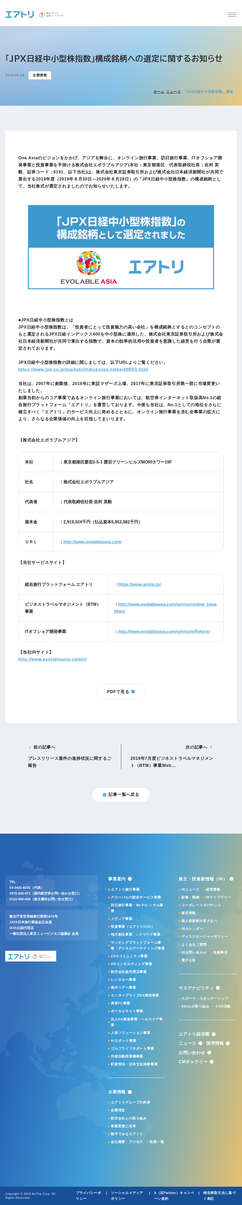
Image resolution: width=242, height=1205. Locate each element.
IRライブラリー (218, 897)
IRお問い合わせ (194, 952)
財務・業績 (190, 897)
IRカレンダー (192, 929)
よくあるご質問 (194, 945)
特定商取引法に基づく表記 (219, 1196)
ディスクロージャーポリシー (204, 936)
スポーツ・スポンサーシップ (204, 998)
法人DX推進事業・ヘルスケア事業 (137, 1022)
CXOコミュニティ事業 (129, 956)
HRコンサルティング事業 (131, 964)
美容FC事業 (120, 1003)
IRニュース (190, 889)
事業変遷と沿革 (123, 1126)
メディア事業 (121, 919)
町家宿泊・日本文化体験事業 (134, 1064)
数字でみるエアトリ (127, 1134)
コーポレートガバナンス (201, 905)
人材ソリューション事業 (131, 1033)
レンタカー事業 (123, 980)
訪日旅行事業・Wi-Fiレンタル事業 (137, 908)
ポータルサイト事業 (127, 1011)
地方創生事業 (121, 934)
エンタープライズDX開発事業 (135, 995)
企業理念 (118, 1110)
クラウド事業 (149, 934)
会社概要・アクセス (127, 1142)
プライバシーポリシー (88, 1196)
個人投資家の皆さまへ (199, 921)
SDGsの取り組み (195, 1006)
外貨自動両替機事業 (127, 1056)
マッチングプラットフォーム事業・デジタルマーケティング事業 (138, 945)
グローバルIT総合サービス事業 (136, 897)
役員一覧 (156, 1142)
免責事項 (220, 952)
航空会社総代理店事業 (129, 972)
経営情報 (213, 889)
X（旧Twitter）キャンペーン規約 (174, 1196)
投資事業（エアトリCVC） (133, 927)
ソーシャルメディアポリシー (127, 1196)
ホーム (158, 92)
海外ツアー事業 (123, 987)
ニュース (173, 92)
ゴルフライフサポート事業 (132, 1048)
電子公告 (188, 960)
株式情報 (188, 913)
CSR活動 (223, 1006)
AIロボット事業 (123, 1041)
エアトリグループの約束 (131, 1102)
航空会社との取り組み (129, 1118)
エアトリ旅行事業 (125, 889)
